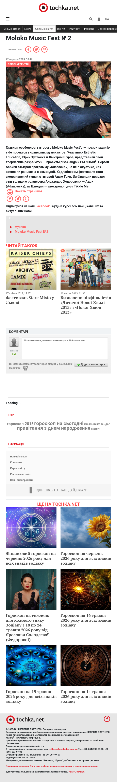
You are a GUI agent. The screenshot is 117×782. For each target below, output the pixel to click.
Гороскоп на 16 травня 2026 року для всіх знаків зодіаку (86, 620)
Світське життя (44, 28)
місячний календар (97, 424)
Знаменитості (12, 28)
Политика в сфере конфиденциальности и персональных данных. (64, 766)
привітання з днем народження (53, 428)
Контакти (16, 462)
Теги (11, 415)
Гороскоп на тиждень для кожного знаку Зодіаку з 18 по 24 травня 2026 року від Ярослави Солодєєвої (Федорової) (27, 627)
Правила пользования (17, 766)
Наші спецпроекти (21, 479)
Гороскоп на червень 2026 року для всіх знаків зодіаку (86, 558)
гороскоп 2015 (20, 423)
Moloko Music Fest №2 (31, 232)
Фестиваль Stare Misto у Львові (30, 300)
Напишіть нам (18, 456)
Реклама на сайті (20, 474)
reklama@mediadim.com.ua (63, 749)
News (27, 28)
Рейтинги (74, 28)
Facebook (42, 206)
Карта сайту (17, 468)
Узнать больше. (76, 771)
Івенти (61, 28)
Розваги (89, 28)
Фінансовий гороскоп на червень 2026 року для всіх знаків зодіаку (31, 558)
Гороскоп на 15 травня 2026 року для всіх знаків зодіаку (31, 696)
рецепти (95, 429)
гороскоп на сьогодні (58, 423)
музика (20, 227)
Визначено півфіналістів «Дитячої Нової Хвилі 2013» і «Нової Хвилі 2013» (86, 305)
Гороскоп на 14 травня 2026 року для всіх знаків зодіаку (86, 696)
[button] (99, 19)
